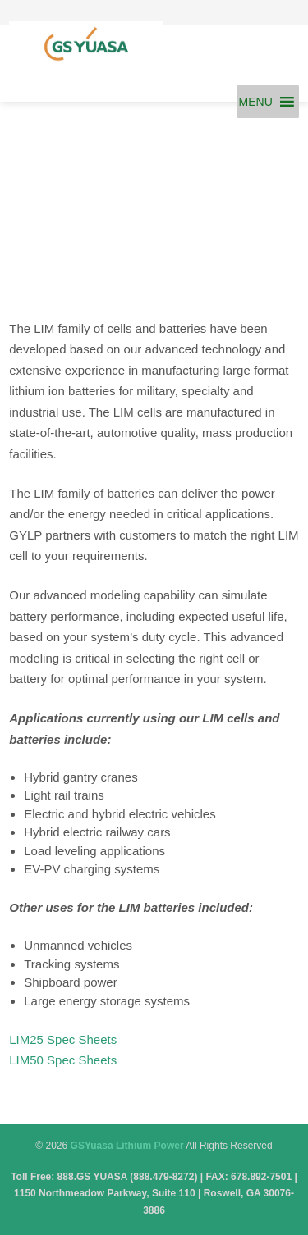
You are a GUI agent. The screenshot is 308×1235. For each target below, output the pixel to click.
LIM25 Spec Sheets (63, 1039)
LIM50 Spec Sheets (63, 1060)
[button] (256, 101)
